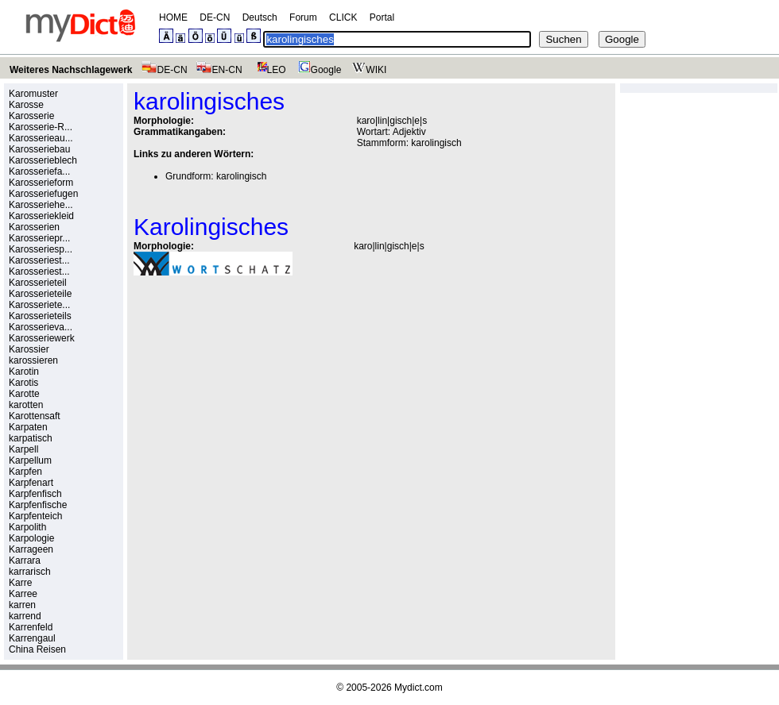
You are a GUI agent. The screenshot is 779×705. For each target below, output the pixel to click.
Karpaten (28, 427)
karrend (25, 616)
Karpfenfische (38, 504)
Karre (20, 582)
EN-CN (219, 69)
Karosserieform (41, 182)
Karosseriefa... (39, 171)
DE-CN (215, 17)
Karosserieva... (40, 327)
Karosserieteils (40, 316)
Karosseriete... (39, 304)
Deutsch (259, 17)
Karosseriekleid (41, 216)
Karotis (23, 382)
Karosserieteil (38, 282)
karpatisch (30, 438)
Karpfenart (31, 482)
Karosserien (34, 227)
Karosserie (31, 115)
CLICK (343, 17)
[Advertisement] (267, 398)
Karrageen (31, 549)
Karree (23, 593)
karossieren (33, 360)
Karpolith (27, 527)
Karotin (24, 371)
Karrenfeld (30, 627)
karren (22, 605)
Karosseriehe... (41, 204)
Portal (382, 17)
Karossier (29, 349)
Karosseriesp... (40, 249)
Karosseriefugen (43, 193)
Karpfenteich (35, 516)
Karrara (25, 560)
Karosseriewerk (42, 338)
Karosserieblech (43, 160)
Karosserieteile (40, 293)
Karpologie (31, 538)
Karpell (23, 449)
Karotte (24, 393)
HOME (173, 17)
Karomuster (33, 93)
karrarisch (30, 571)
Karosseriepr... (39, 238)
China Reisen (37, 649)
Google (318, 69)
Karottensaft (34, 416)
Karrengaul (32, 638)
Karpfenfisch (35, 493)
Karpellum (30, 460)
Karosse (26, 104)
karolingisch (436, 142)
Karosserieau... (41, 138)
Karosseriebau (39, 149)
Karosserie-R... (40, 127)
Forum (303, 17)
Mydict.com (418, 687)
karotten (26, 404)
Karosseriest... (39, 260)
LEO (268, 69)
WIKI (367, 69)
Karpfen (25, 471)
